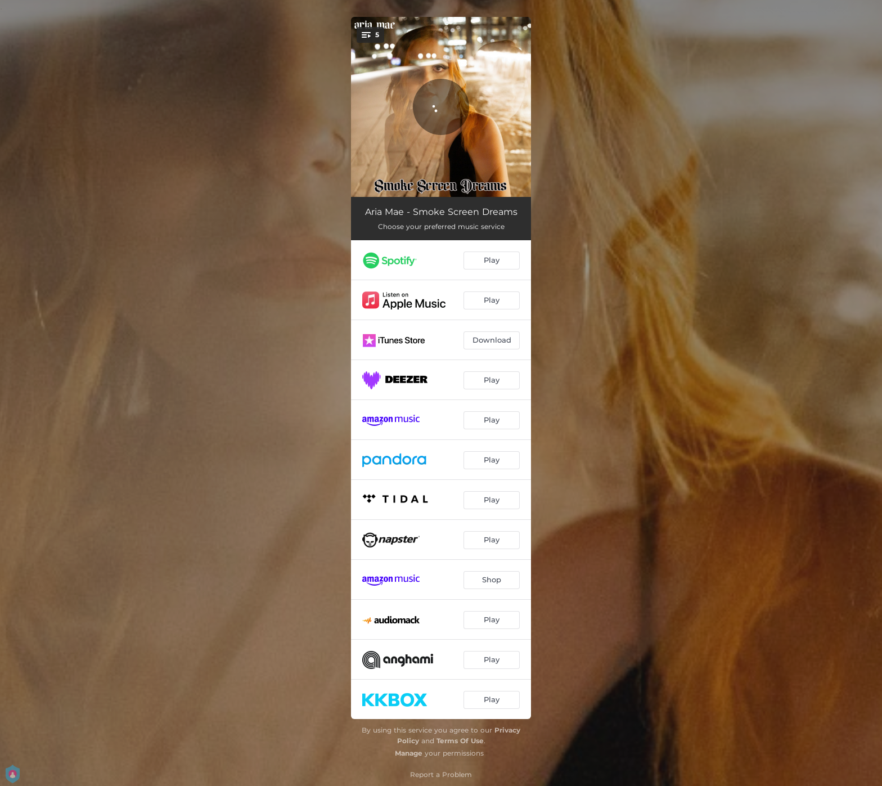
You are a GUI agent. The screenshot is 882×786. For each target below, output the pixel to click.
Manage (408, 753)
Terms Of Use (460, 740)
